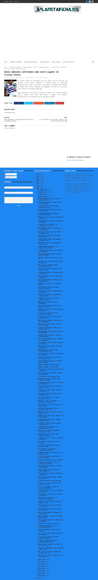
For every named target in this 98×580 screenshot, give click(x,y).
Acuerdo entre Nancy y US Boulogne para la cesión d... (50, 285)
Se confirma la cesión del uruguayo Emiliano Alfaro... (49, 414)
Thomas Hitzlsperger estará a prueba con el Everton (49, 249)
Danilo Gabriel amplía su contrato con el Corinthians (50, 315)
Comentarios (9, 171)
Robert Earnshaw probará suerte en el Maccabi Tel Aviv (50, 300)
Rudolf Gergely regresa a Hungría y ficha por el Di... (49, 425)
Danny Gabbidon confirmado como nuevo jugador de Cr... (50, 341)
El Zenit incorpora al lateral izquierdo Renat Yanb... (47, 535)
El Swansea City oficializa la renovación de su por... (47, 219)
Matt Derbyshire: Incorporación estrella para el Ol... (48, 344)
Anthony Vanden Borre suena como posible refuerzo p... (48, 429)
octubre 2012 (42, 188)
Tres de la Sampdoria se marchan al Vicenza (49, 524)
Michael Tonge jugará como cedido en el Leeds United (50, 410)
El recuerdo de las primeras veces (49, 371)
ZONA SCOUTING (56, 61)
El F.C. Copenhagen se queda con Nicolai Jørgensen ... (48, 481)
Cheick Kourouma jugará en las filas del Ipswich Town (49, 352)
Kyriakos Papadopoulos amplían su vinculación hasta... (48, 208)
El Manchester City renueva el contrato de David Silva (50, 377)
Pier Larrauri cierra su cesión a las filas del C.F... (50, 550)
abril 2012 (41, 563)
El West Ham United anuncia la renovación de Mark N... (47, 241)
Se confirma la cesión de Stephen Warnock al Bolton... (48, 282)
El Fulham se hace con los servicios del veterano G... (49, 500)
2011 (38, 573)
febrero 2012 (42, 567)
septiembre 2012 (43, 191)
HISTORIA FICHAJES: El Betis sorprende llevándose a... (50, 304)
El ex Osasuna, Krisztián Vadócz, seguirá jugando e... (48, 531)
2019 (38, 168)
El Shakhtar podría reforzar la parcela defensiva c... (50, 432)
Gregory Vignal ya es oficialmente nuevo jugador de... (49, 464)
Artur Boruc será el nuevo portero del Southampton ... (50, 271)
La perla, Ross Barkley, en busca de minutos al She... (49, 381)
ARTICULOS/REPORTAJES (31, 61)
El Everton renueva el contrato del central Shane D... (49, 451)
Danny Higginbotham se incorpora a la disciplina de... (50, 274)
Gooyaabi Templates (33, 577)
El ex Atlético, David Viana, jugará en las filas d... (50, 337)
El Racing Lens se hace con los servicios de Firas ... (48, 307)
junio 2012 (41, 558)
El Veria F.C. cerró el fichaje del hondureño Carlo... (49, 478)
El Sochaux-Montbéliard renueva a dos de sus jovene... (50, 197)
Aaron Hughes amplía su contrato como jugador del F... (50, 388)
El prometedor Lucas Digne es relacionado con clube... (47, 443)
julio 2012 (41, 556)
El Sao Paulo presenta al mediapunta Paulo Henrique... (49, 289)
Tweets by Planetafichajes (75, 71)
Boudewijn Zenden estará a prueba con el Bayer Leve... (50, 496)
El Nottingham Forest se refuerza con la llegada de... (50, 223)
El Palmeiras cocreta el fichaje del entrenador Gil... (49, 311)
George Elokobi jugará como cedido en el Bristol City (50, 234)
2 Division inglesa (15, 67)
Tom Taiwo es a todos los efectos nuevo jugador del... (50, 364)
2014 (38, 177)
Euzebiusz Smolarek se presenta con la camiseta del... (50, 447)
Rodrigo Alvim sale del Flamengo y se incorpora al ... (50, 507)
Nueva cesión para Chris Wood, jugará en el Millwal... (50, 367)
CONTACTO (16, 1)
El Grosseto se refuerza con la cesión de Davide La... (50, 489)
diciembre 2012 (43, 184)
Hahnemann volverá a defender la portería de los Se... (48, 395)
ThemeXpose (14, 577)
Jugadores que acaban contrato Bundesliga (47, 296)
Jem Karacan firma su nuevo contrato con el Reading (49, 319)
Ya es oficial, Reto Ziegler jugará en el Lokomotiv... (50, 528)
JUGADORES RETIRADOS (16, 61)
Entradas (8, 168)
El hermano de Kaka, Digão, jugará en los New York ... (50, 384)
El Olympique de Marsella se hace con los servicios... (50, 204)
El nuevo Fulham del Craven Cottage (49, 475)
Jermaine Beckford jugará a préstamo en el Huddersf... (50, 215)
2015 (38, 175)
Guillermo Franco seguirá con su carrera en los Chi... (48, 403)
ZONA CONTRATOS (44, 61)
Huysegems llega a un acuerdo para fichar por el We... (49, 373)
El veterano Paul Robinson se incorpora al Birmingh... (50, 245)
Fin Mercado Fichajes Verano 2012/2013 (50, 454)
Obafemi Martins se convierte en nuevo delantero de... (50, 407)
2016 (38, 173)
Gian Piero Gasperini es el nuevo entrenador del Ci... (48, 392)
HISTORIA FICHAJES (68, 61)
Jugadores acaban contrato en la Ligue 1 (50, 252)
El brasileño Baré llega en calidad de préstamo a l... (50, 468)
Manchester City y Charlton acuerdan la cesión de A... (50, 212)
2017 (38, 170)
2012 (38, 182)
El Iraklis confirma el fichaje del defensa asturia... (49, 322)
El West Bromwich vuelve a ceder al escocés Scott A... (49, 193)
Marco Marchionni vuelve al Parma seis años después (50, 399)
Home (5, 61)
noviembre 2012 (43, 186)
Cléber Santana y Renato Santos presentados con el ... (48, 260)
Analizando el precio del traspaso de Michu (50, 278)
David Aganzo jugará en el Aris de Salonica (49, 436)
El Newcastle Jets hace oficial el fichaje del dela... (49, 293)
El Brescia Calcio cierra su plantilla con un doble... (50, 485)
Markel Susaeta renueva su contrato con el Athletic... (50, 514)
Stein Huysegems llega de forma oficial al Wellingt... (50, 326)
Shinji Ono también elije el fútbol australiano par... (49, 226)
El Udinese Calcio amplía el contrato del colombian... (50, 460)
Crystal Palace (27, 67)
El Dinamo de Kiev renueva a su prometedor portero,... (48, 421)
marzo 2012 (41, 565)
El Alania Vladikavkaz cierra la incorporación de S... (48, 520)
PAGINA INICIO (8, 1)
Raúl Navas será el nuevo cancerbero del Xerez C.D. (49, 237)
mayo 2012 (41, 561)
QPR (35, 67)
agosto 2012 (42, 554)
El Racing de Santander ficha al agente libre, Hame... (50, 543)
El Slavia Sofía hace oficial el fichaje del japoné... (48, 457)
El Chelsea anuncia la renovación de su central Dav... (50, 267)
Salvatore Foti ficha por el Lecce (49, 518)
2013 (38, 180)
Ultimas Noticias (44, 67)
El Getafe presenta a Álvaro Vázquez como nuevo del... (49, 418)
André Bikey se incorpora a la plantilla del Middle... (47, 492)
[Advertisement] (16, 32)
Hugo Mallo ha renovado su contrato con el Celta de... (50, 256)
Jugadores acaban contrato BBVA (48, 361)
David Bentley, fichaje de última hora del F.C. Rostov (50, 539)
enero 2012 (41, 570)
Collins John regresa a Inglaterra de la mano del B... (50, 263)
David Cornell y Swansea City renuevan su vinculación (50, 333)
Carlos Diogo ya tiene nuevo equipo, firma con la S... (49, 230)
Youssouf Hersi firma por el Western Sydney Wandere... (49, 330)
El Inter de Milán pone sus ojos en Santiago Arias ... (49, 440)
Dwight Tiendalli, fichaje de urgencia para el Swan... (50, 511)
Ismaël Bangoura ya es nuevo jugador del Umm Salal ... (49, 503)
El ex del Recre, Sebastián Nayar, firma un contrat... (49, 201)
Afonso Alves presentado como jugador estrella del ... (50, 472)
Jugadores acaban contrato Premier (49, 359)
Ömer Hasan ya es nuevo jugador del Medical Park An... (49, 546)
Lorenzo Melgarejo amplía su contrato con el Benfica (50, 355)
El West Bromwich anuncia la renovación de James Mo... (50, 348)
